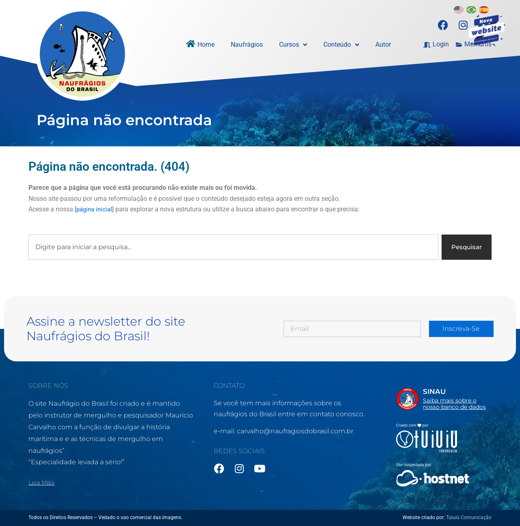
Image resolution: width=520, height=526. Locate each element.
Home (205, 44)
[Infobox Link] (444, 397)
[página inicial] (96, 209)
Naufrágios (247, 44)
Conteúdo (341, 45)
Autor (383, 44)
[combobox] (232, 248)
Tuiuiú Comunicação (469, 517)
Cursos (293, 45)
